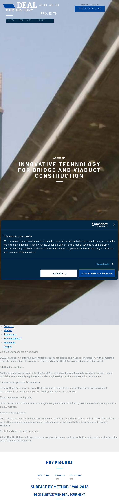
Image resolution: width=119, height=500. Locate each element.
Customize (59, 273)
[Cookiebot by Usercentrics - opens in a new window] (94, 224)
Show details (103, 264)
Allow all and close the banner (97, 273)
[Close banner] (114, 225)
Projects (49, 13)
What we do (49, 5)
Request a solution (89, 9)
